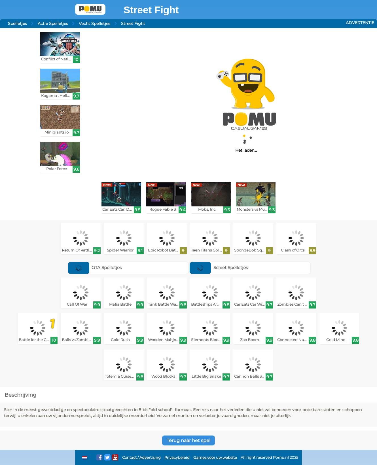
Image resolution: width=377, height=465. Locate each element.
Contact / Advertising (141, 457)
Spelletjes (17, 23)
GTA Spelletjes (95, 267)
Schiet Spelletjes (219, 267)
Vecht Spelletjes (94, 23)
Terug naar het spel (188, 440)
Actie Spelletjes (53, 23)
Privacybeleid (177, 457)
